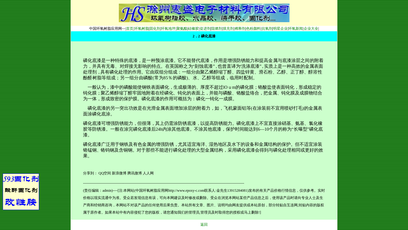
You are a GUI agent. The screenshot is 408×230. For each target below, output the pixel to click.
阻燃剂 (216, 28)
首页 (129, 28)
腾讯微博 (134, 173)
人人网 (148, 173)
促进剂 (205, 28)
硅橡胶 (193, 28)
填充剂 (228, 28)
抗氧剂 (267, 28)
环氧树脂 (141, 28)
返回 (204, 224)
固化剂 (154, 28)
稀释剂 (240, 28)
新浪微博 (119, 173)
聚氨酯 (181, 28)
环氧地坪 (168, 28)
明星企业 (280, 28)
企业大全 (311, 28)
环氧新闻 (295, 28)
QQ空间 (105, 173)
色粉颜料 (253, 28)
